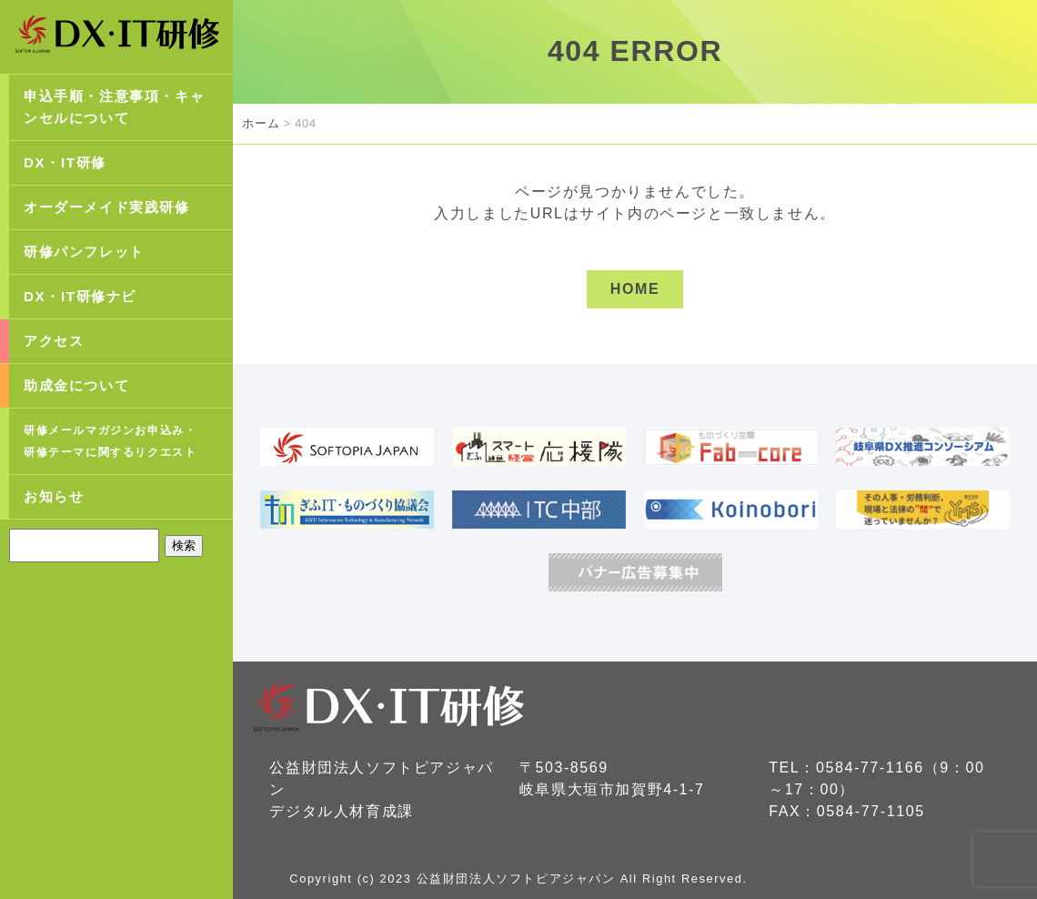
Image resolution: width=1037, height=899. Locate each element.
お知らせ (54, 496)
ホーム (260, 123)
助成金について (76, 385)
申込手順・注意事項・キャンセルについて (114, 107)
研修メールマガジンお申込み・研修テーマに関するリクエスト (110, 441)
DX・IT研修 (65, 162)
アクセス (54, 340)
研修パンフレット (84, 251)
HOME (634, 289)
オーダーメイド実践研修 (107, 207)
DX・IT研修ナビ (80, 296)
